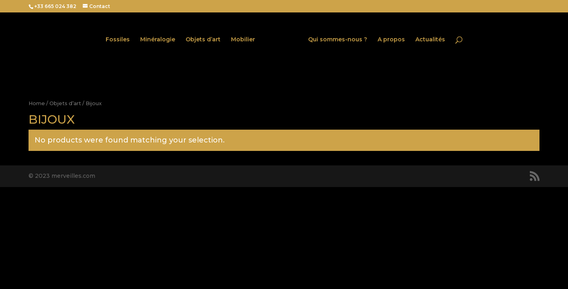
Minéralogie (157, 40)
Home (37, 103)
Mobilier (243, 40)
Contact (99, 6)
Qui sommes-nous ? (337, 40)
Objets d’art (203, 40)
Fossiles (118, 40)
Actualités (430, 40)
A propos (391, 40)
